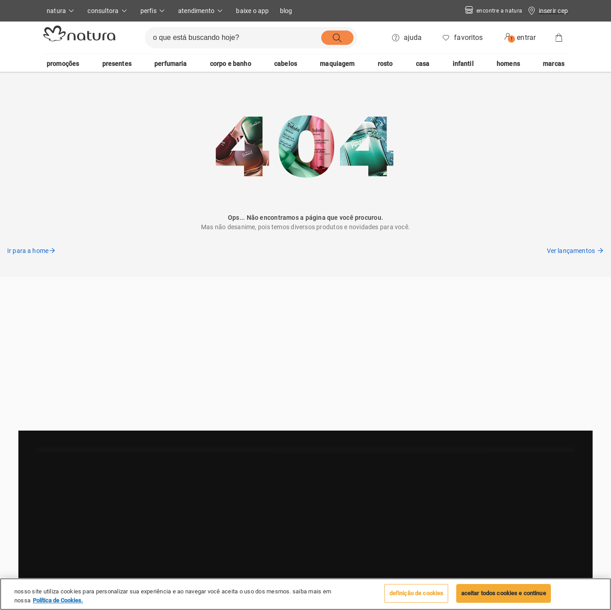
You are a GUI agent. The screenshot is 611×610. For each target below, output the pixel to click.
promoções (63, 63)
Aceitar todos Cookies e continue (503, 593)
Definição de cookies (416, 593)
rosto (385, 63)
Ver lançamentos (575, 250)
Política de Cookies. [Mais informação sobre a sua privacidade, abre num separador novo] (58, 600)
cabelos (285, 63)
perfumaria (170, 63)
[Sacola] (559, 37)
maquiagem (337, 63)
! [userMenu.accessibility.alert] (511, 39)
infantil (463, 63)
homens (508, 63)
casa (423, 63)
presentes (116, 63)
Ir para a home (31, 250)
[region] (305, 594)
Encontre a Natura (493, 10)
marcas (553, 63)
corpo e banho (230, 63)
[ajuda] (407, 37)
